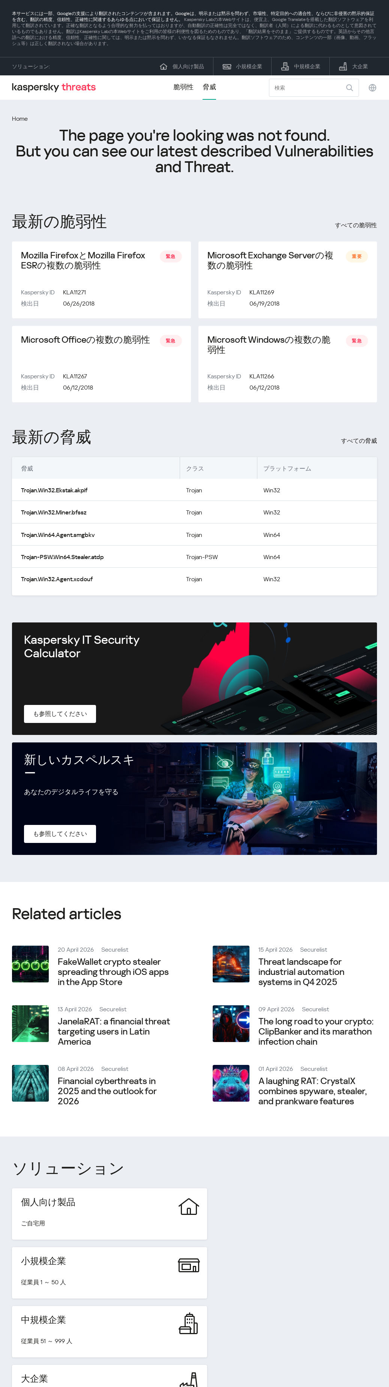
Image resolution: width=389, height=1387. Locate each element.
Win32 (271, 491)
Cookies (366, 1354)
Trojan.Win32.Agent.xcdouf (56, 579)
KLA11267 (75, 377)
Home (20, 118)
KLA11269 (261, 292)
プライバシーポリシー (315, 1354)
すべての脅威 (359, 441)
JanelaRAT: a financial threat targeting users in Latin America (114, 1032)
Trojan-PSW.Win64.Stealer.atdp (62, 557)
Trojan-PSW (202, 557)
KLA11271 (74, 292)
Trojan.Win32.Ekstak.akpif (54, 491)
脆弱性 (183, 87)
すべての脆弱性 (356, 225)
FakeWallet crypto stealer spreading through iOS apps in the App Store (113, 972)
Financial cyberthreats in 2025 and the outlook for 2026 (107, 1092)
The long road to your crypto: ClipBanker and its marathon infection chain (316, 1032)
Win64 (271, 535)
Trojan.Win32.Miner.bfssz (53, 513)
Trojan (194, 491)
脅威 (209, 87)
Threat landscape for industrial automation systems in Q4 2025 (301, 972)
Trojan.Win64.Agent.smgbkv (57, 535)
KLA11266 (261, 377)
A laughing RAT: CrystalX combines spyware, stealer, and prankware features (312, 1092)
